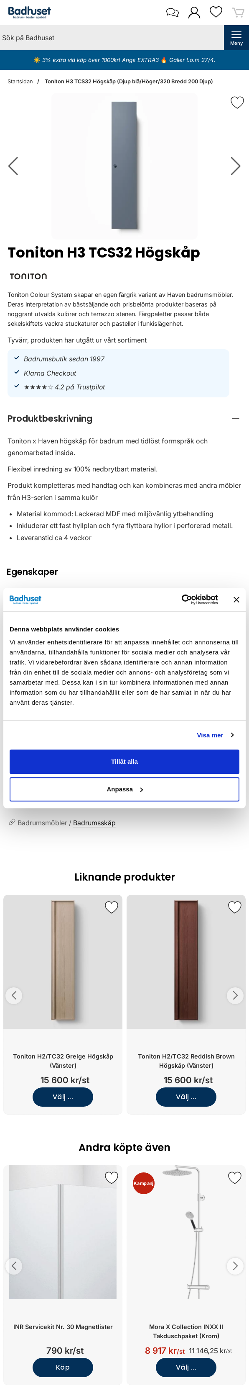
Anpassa (125, 789)
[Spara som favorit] (111, 907)
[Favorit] (237, 102)
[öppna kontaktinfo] (172, 12)
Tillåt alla (124, 761)
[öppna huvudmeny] (236, 37)
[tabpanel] (124, 479)
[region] (124, 418)
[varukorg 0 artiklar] (238, 12)
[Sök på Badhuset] (112, 37)
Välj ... (63, 1097)
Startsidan (20, 81)
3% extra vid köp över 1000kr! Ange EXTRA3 (101, 60)
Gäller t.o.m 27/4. (192, 60)
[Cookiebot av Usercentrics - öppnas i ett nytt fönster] (181, 599)
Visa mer (210, 735)
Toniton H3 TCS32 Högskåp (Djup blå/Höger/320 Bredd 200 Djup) (128, 81)
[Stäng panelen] (236, 600)
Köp (63, 1367)
